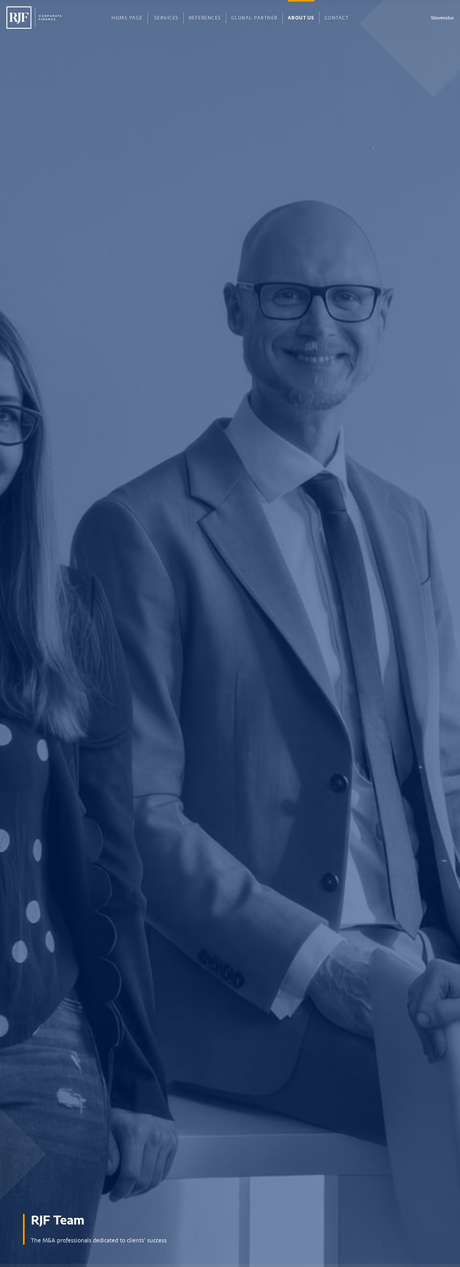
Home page (127, 17)
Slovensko (442, 17)
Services (166, 17)
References (205, 17)
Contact (337, 17)
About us (301, 17)
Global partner (254, 17)
